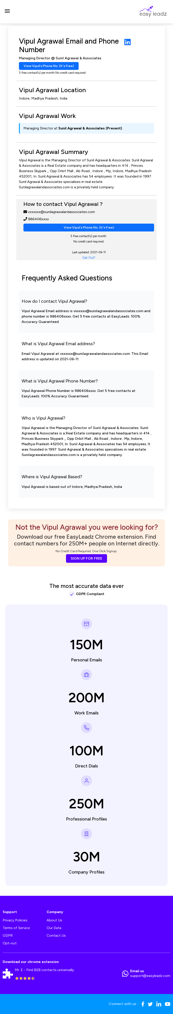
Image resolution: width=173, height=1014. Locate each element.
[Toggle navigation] (7, 11)
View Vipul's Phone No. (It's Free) (49, 66)
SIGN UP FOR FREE (86, 558)
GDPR (8, 935)
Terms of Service (16, 928)
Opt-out (10, 943)
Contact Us (56, 935)
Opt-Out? (88, 257)
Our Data (54, 928)
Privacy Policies (15, 920)
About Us (54, 920)
